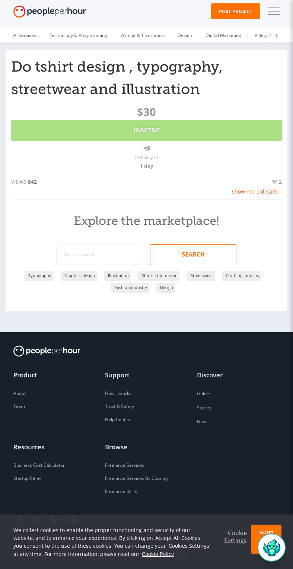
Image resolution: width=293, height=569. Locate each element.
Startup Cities (27, 477)
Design (185, 35)
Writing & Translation (142, 35)
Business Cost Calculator (39, 464)
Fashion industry (131, 286)
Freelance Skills (121, 490)
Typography (39, 274)
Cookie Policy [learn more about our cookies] (158, 553)
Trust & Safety (119, 405)
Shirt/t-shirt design (160, 274)
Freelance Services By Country (136, 477)
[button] (272, 11)
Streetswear (202, 274)
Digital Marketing (223, 35)
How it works (118, 392)
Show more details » (257, 190)
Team (19, 405)
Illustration (118, 274)
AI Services (24, 35)
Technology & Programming (78, 35)
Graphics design (79, 274)
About (19, 392)
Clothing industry (242, 274)
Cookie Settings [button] (235, 537)
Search (193, 253)
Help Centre (117, 418)
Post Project (235, 11)
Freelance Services (124, 464)
